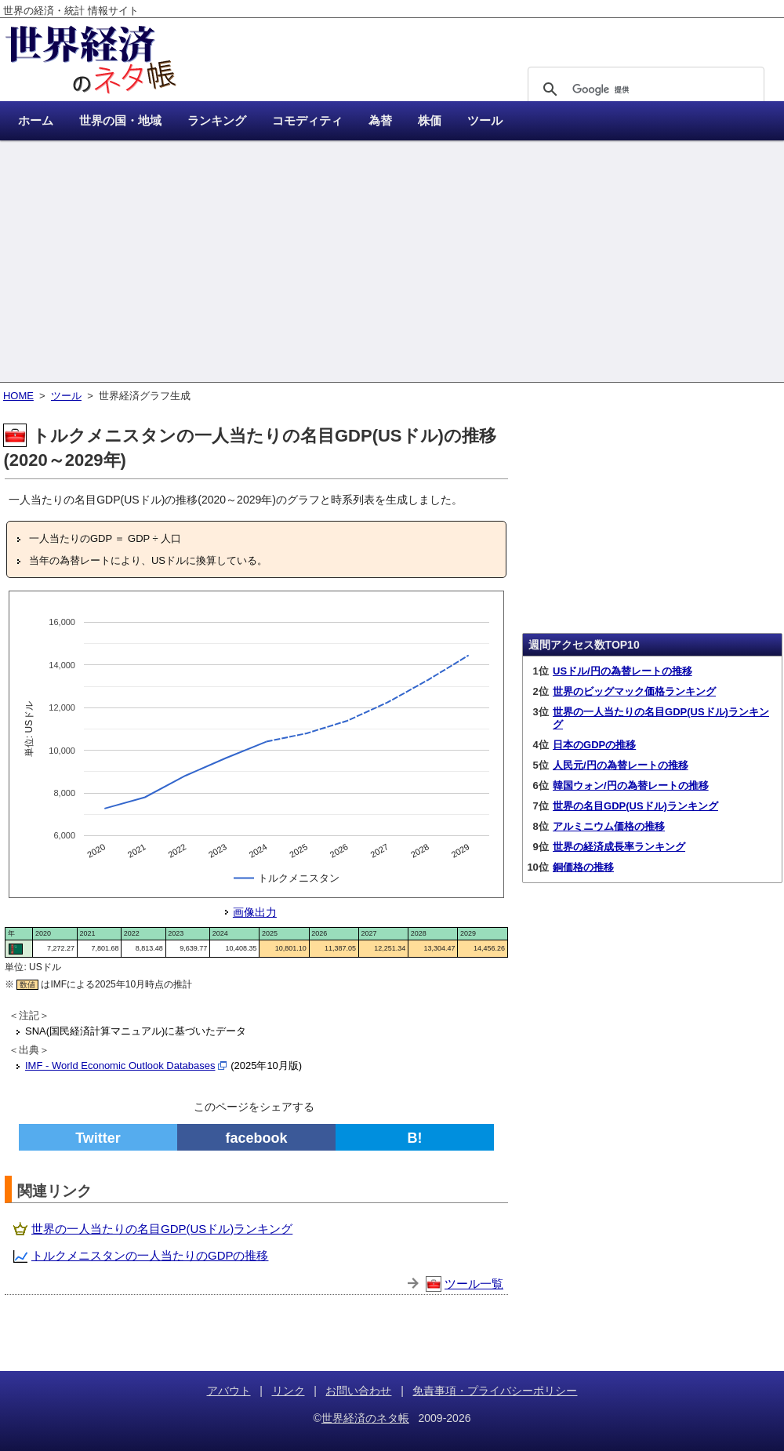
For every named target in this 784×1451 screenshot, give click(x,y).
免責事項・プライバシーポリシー (494, 1390)
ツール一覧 (474, 1283)
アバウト (229, 1390)
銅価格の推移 (583, 867)
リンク (288, 1390)
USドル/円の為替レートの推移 (622, 671)
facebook (256, 1138)
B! (415, 1138)
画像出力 (255, 912)
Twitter (98, 1138)
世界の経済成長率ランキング (619, 847)
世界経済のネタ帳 (365, 1418)
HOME (18, 396)
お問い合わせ (358, 1390)
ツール (66, 396)
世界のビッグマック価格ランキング (634, 691)
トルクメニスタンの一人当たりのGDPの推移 (150, 1255)
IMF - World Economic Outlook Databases (120, 1065)
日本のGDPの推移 (594, 745)
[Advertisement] (392, 263)
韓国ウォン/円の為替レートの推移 (631, 785)
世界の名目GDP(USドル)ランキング (635, 806)
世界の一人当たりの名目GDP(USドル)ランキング (161, 1228)
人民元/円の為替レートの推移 (620, 765)
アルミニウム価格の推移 (609, 826)
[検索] (643, 89)
